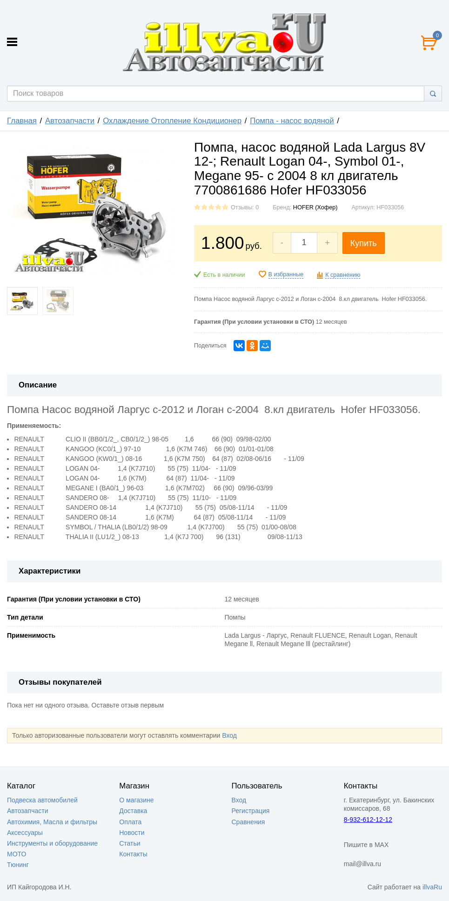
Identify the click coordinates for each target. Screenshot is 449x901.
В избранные (286, 274)
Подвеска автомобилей (42, 800)
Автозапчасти (69, 120)
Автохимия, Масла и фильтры (52, 822)
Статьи (129, 843)
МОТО (16, 854)
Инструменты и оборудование (52, 843)
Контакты (133, 854)
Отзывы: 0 (245, 207)
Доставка (133, 810)
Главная (22, 120)
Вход (229, 735)
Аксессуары (25, 832)
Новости (131, 832)
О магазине (136, 800)
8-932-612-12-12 (368, 819)
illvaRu (432, 887)
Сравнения (248, 822)
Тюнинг (18, 864)
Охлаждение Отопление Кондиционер (172, 120)
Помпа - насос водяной (292, 120)
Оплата (130, 822)
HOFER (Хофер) (315, 207)
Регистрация (251, 810)
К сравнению (342, 275)
